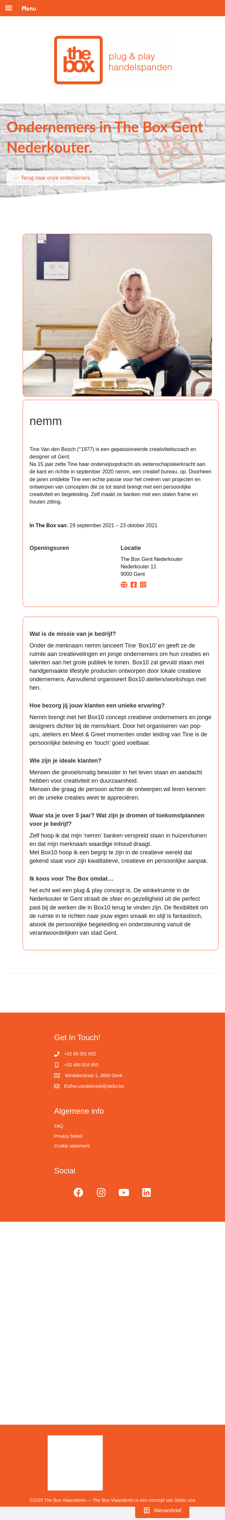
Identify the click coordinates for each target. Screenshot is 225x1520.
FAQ (58, 1126)
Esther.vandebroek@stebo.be (94, 1086)
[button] (78, 1192)
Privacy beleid (68, 1136)
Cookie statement (71, 1145)
